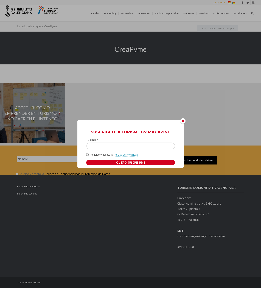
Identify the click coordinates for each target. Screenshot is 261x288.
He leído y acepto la (114, 154)
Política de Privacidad (126, 154)
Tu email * (92, 139)
